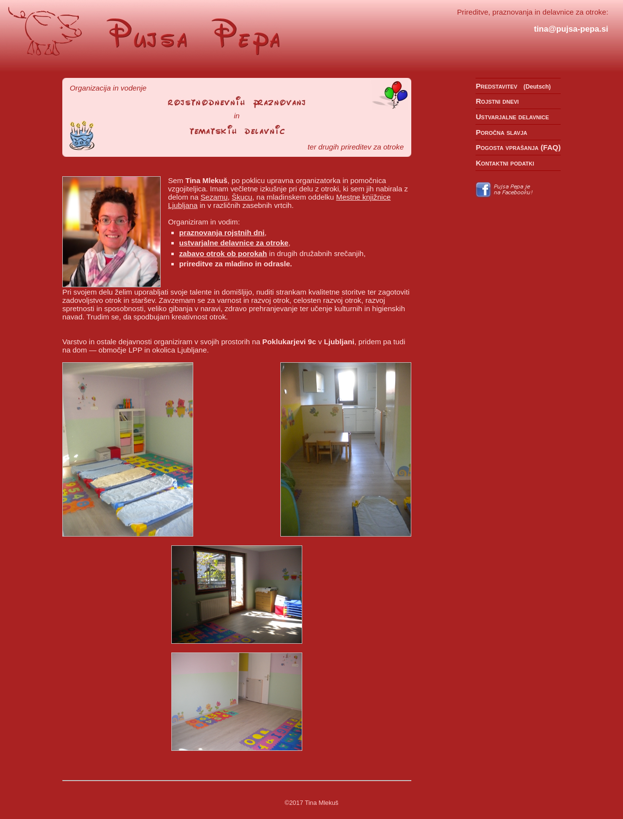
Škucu (242, 197)
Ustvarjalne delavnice (512, 116)
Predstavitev (496, 86)
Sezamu (214, 197)
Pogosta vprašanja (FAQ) (518, 147)
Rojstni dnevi (497, 101)
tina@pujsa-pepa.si (571, 29)
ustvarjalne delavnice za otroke (234, 243)
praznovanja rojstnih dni (222, 232)
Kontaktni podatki (505, 163)
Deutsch (537, 86)
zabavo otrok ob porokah (223, 253)
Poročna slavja (501, 132)
